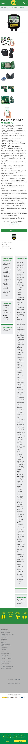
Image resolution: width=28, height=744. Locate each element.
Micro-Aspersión (5, 663)
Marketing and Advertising (7, 634)
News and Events (5, 632)
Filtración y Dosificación (7, 666)
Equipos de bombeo (6, 668)
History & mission (5, 630)
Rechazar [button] (7, 741)
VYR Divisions (4, 636)
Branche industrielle (6, 658)
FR (26, 3)
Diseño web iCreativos (14, 683)
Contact (3, 641)
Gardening (3, 664)
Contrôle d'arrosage (18, 7)
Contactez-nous (14, 224)
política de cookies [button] (16, 738)
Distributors (4, 639)
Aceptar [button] (20, 741)
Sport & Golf (4, 657)
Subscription (4, 642)
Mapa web (3, 649)
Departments (4, 637)
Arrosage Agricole (6, 7)
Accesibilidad (4, 647)
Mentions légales (5, 644)
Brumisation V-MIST (6, 661)
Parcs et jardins (5, 655)
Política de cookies (6, 646)
